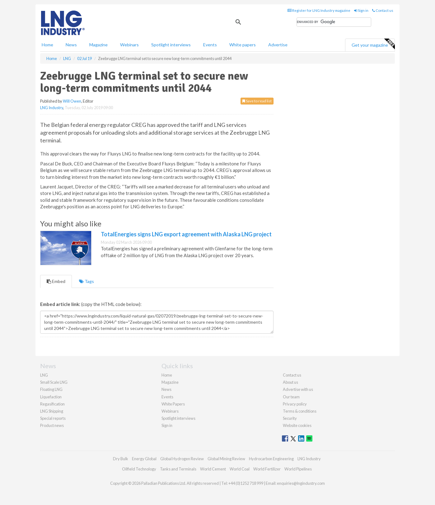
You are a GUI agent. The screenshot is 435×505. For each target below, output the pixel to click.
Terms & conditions (299, 411)
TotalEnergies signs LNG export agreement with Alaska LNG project (186, 234)
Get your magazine (373, 44)
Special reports (53, 418)
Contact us (382, 10)
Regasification (52, 403)
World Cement (213, 468)
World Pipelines (298, 468)
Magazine (98, 44)
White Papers (173, 403)
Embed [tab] (56, 281)
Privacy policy (295, 403)
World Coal (240, 468)
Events (210, 44)
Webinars (129, 44)
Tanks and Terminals (178, 468)
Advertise (278, 44)
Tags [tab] (86, 281)
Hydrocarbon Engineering (271, 458)
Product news (52, 425)
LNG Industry (51, 107)
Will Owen (72, 101)
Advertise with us (298, 389)
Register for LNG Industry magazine (319, 10)
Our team (291, 396)
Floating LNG (51, 389)
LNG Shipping (51, 411)
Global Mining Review (226, 458)
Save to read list (257, 101)
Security (290, 418)
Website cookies (297, 425)
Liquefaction (51, 396)
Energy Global (144, 458)
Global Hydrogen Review (182, 458)
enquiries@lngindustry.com (301, 483)
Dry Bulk (120, 458)
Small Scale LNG (54, 382)
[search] (334, 22)
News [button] (71, 44)
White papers (242, 44)
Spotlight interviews (171, 44)
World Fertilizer (267, 468)
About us (290, 382)
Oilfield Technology (139, 468)
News (166, 389)
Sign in (361, 10)
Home (47, 44)
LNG (44, 375)
